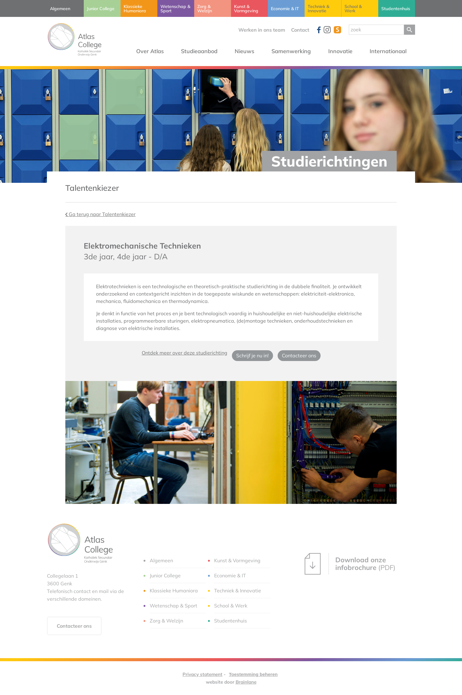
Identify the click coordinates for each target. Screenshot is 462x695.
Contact (300, 30)
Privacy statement (202, 674)
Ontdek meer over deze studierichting (184, 352)
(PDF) (350, 564)
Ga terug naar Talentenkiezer (100, 214)
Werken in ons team (261, 30)
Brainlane (246, 682)
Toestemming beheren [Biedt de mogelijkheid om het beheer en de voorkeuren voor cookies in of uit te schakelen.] (253, 674)
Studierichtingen (329, 161)
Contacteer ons (299, 355)
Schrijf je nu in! (252, 355)
